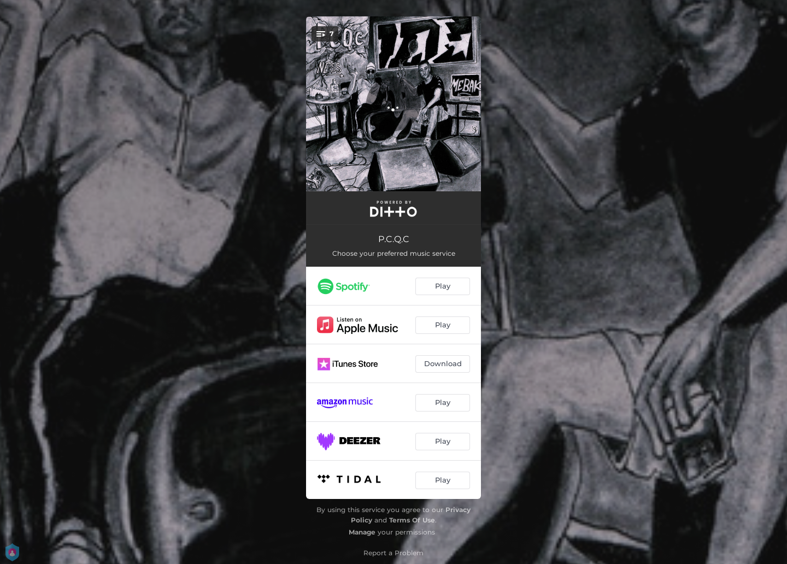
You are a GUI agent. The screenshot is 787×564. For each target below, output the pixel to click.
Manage (362, 532)
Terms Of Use (412, 520)
